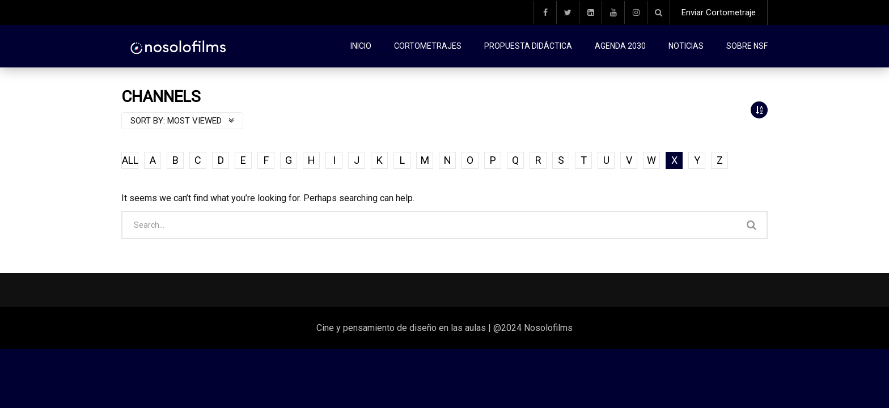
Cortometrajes (428, 45)
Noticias (686, 45)
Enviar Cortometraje (718, 12)
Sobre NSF (747, 45)
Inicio (360, 45)
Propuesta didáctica (528, 45)
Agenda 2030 (620, 45)
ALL (130, 160)
